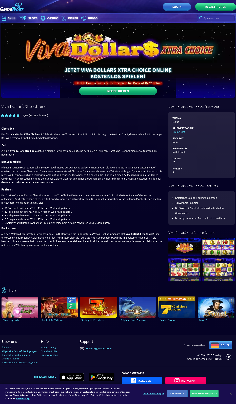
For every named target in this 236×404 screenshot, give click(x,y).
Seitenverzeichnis (49, 354)
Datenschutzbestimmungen (16, 354)
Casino (49, 18)
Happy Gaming (48, 347)
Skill (8, 18)
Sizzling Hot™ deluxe (92, 320)
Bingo (89, 18)
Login (177, 7)
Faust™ (203, 320)
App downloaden (45, 377)
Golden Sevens (167, 320)
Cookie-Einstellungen (153, 395)
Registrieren (215, 7)
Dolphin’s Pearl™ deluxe (133, 320)
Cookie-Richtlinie (10, 358)
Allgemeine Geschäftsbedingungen (19, 351)
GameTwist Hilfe (49, 351)
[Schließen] (230, 395)
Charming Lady (11, 320)
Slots (27, 18)
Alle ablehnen (177, 395)
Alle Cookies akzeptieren (204, 395)
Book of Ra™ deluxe (52, 320)
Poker (69, 18)
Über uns (6, 347)
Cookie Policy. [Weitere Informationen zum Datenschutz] (23, 400)
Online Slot (178, 131)
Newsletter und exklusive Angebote (19, 362)
